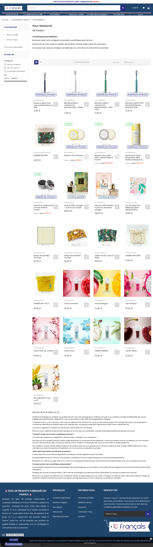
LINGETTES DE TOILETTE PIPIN (104, 257)
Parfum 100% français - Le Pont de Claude (73, 206)
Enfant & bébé (100, 253)
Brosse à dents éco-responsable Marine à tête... (43, 105)
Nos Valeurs (57, 507)
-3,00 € (129, 124)
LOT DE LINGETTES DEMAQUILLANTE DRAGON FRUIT (132, 207)
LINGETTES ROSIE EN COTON (72, 257)
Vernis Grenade (71, 303)
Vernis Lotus (69, 351)
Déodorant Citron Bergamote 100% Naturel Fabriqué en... (134, 157)
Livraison (81, 516)
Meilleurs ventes (85, 502)
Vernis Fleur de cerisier (43, 351)
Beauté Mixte (69, 202)
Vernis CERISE (131, 351)
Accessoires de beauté (13, 47)
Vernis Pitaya (131, 303)
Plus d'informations (14, 544)
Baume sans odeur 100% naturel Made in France (104, 157)
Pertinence (136, 62)
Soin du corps (12, 40)
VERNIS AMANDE (101, 351)
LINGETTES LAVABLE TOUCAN (42, 257)
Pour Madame (10, 27)
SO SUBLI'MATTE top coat (42, 399)
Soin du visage (12, 35)
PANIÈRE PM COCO (41, 303)
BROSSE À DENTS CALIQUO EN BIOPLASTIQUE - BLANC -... (73, 106)
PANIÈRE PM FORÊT (133, 256)
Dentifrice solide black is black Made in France (43, 207)
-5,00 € (68, 124)
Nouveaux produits (86, 498)
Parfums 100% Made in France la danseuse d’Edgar (104, 207)
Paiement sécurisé (60, 516)
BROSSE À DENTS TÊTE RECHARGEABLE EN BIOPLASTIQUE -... (134, 105)
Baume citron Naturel (73, 155)
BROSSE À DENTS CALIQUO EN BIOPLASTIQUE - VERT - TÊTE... (104, 106)
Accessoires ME (131, 202)
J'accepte (14, 540)
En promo (82, 507)
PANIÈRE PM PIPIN (41, 155)
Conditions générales (62, 498)
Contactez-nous (85, 512)
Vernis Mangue (101, 303)
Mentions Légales (60, 502)
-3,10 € (37, 174)
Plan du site (57, 512)
